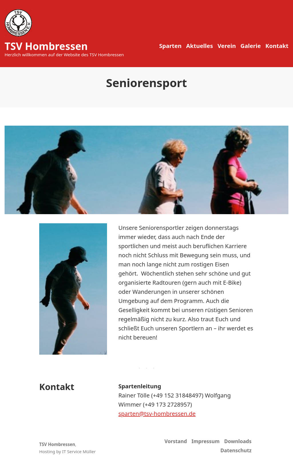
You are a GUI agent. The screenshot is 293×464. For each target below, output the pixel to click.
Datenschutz (236, 450)
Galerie (250, 46)
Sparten (170, 46)
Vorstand (176, 441)
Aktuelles (199, 46)
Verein (226, 46)
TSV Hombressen (46, 46)
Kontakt (276, 46)
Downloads (238, 441)
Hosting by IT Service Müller (67, 451)
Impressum (205, 441)
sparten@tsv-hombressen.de (157, 413)
